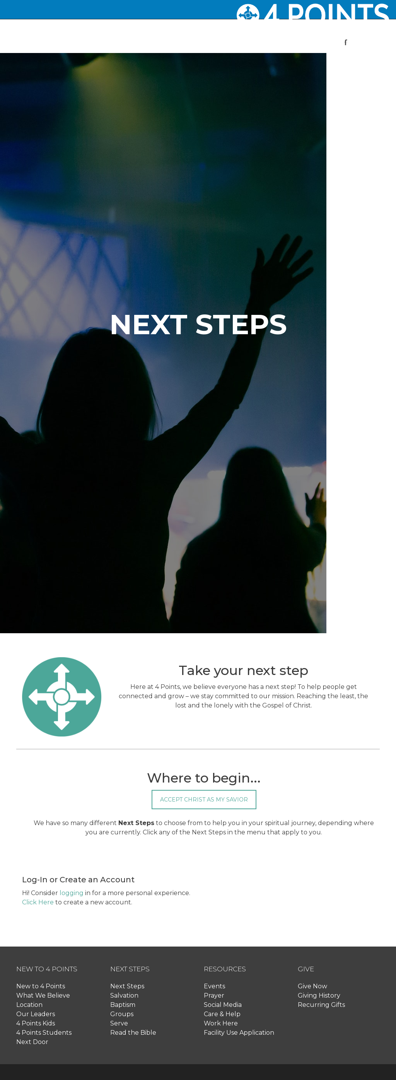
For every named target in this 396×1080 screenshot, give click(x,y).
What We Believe (43, 995)
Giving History (319, 995)
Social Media (223, 1004)
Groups (121, 1014)
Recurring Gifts (321, 1004)
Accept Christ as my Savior (204, 799)
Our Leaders (35, 1014)
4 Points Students (44, 1032)
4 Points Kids (35, 1023)
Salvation (124, 995)
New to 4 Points (40, 986)
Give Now (312, 986)
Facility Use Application (239, 1032)
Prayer (214, 995)
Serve (119, 1023)
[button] (166, 42)
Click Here (38, 902)
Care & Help (222, 1014)
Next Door (32, 1042)
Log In (343, 70)
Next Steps (127, 986)
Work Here (221, 1023)
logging (72, 893)
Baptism (122, 1004)
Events (214, 986)
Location (29, 1004)
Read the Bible (133, 1032)
